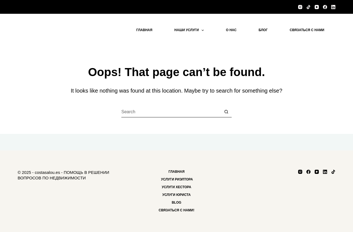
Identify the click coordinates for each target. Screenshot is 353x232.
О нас (231, 30)
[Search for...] (171, 111)
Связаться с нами (307, 30)
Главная (144, 30)
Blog (176, 202)
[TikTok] (308, 7)
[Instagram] (300, 7)
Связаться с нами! (176, 210)
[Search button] (226, 111)
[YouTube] (317, 7)
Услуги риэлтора (176, 179)
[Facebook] (325, 7)
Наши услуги (190, 30)
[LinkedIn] (333, 7)
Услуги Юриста (176, 195)
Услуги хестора (176, 187)
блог (263, 30)
